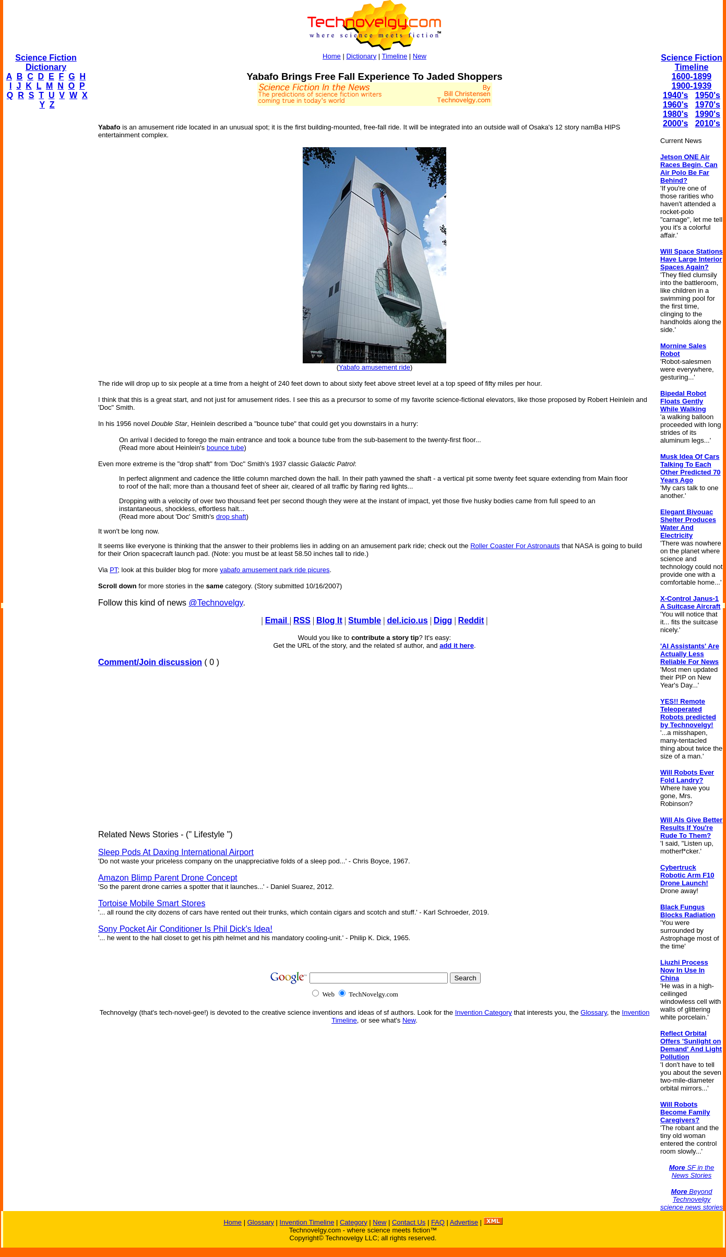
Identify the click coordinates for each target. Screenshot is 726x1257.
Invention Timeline (307, 1222)
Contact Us (408, 1222)
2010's (707, 123)
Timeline (395, 56)
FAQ (438, 1222)
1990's (707, 114)
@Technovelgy (215, 602)
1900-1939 (692, 85)
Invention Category (483, 1012)
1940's (675, 95)
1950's (707, 95)
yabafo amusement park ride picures (274, 570)
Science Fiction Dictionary (45, 62)
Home (332, 56)
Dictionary (361, 56)
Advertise (464, 1222)
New (419, 56)
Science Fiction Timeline (691, 62)
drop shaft (231, 516)
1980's (675, 114)
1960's (675, 104)
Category (353, 1222)
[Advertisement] (45, 274)
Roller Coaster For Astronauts (515, 546)
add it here (456, 645)
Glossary (593, 1012)
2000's (675, 123)
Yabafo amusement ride (374, 367)
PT (113, 570)
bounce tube (225, 448)
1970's (707, 104)
